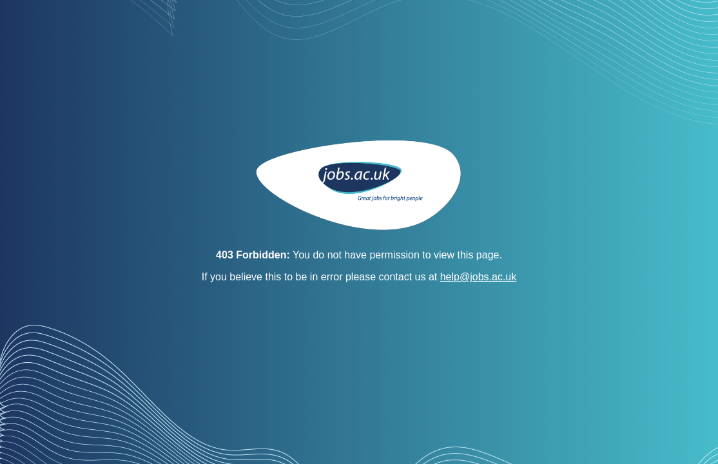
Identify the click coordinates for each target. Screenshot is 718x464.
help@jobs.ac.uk (478, 276)
